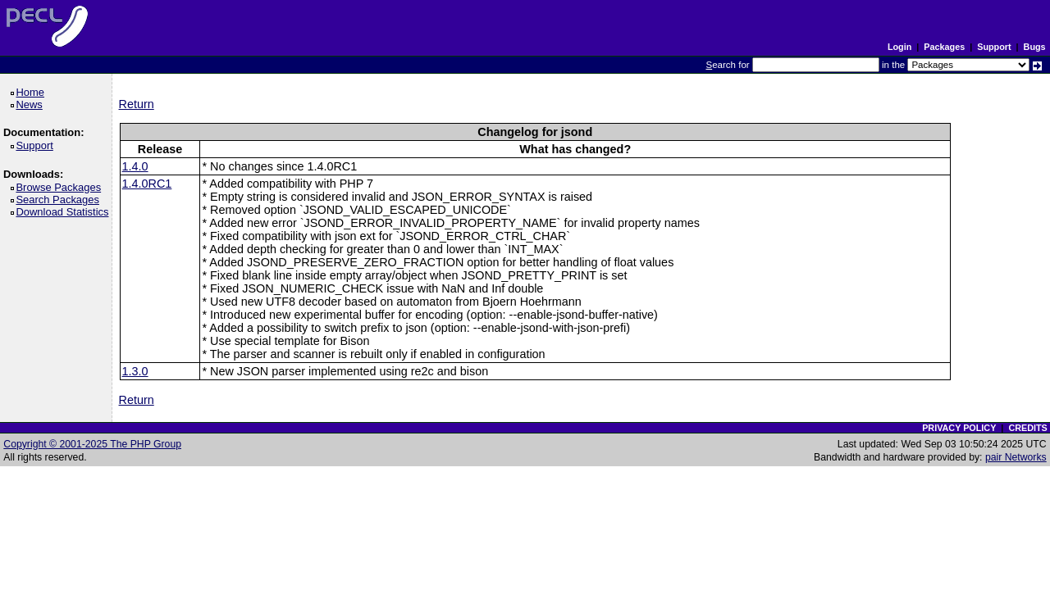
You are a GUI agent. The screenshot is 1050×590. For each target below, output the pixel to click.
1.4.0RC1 (147, 183)
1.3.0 (135, 371)
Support (994, 47)
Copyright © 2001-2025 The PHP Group (92, 444)
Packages (944, 47)
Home (32, 92)
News (32, 104)
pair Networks (1016, 457)
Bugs (1035, 47)
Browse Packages (61, 187)
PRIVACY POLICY (959, 428)
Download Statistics (65, 212)
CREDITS (1027, 428)
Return (136, 104)
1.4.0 (135, 166)
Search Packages (60, 199)
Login (899, 47)
